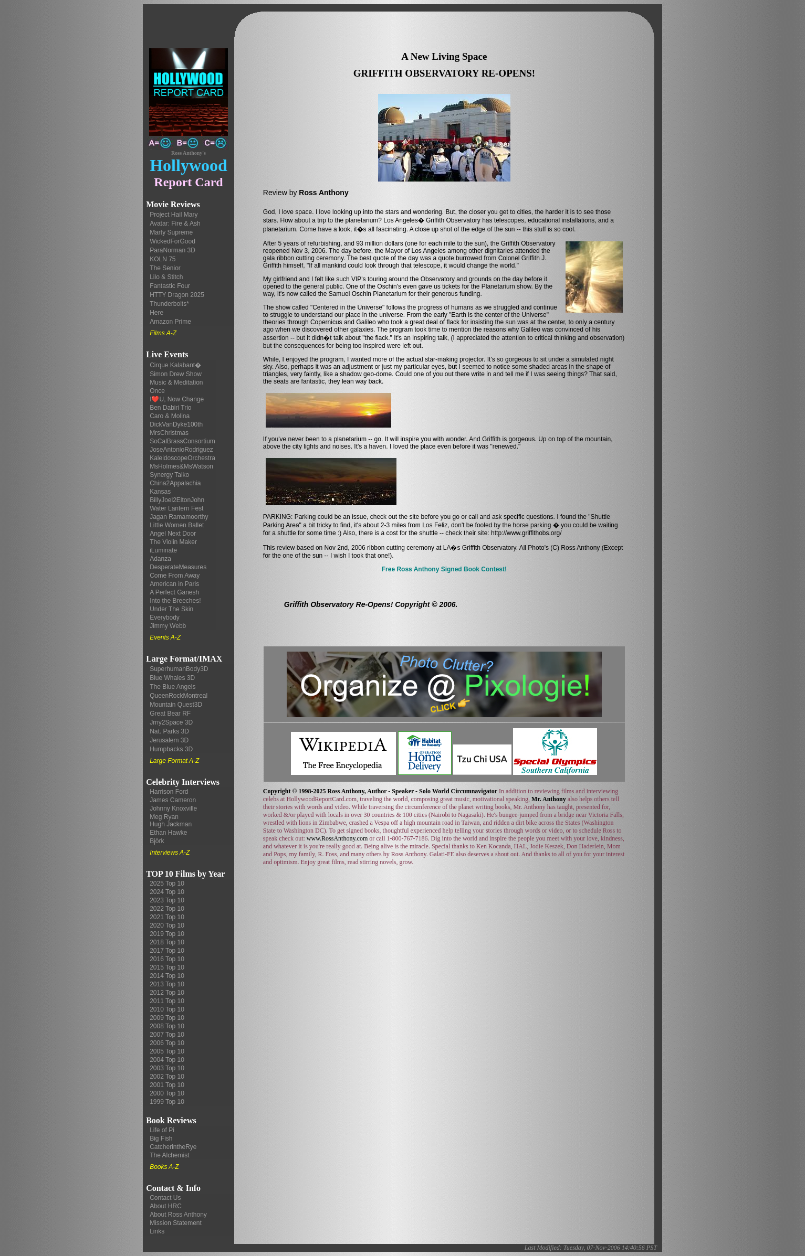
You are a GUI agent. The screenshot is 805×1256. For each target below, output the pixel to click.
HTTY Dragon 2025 (177, 295)
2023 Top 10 (167, 900)
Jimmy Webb (168, 626)
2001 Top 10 (167, 1085)
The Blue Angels (172, 686)
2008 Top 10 (167, 1026)
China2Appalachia (175, 483)
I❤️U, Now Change (177, 399)
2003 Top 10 (167, 1068)
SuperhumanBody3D (179, 669)
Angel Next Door (173, 533)
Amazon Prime (170, 321)
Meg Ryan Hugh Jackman (171, 820)
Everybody (165, 617)
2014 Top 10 (167, 976)
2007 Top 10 (167, 1034)
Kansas (160, 491)
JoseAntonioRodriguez (181, 449)
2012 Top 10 (167, 992)
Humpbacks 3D (171, 749)
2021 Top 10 (167, 917)
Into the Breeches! (175, 600)
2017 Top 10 (167, 950)
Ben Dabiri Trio (170, 407)
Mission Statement (176, 1223)
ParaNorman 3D (172, 250)
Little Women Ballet (177, 525)
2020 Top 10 (167, 925)
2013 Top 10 (167, 984)
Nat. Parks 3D (169, 731)
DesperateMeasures (178, 567)
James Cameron (173, 800)
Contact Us (165, 1197)
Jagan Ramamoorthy (179, 516)
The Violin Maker (173, 542)
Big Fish (161, 1138)
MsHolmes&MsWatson (181, 466)
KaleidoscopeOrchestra (182, 458)
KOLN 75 (162, 259)
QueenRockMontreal (178, 695)
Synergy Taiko (169, 474)
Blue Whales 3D (172, 678)
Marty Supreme (171, 232)
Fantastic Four (170, 286)
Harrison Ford (169, 791)
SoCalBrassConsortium (182, 441)
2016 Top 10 (167, 959)
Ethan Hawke (168, 832)
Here (156, 312)
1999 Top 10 (167, 1101)
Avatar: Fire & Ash (175, 223)
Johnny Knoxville (173, 808)
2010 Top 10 (167, 1009)
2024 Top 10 (167, 892)
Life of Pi (162, 1130)
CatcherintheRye (173, 1147)
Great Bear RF (170, 713)
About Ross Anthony (178, 1214)
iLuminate (163, 550)
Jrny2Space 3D (171, 722)
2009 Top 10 (167, 1017)
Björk (157, 841)
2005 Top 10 (167, 1051)
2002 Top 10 (167, 1076)
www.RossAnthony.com (337, 838)
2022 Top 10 (167, 908)
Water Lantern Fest (176, 508)
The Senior (165, 268)
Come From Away (175, 575)
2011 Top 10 (167, 1001)
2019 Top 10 (167, 934)
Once (157, 391)
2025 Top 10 (167, 883)
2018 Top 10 (167, 942)
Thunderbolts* (169, 303)
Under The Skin (171, 609)
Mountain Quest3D (176, 704)
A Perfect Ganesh (174, 592)
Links (157, 1231)
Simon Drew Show (176, 374)
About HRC (166, 1206)
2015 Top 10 (167, 967)
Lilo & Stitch (166, 277)
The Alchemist (169, 1155)
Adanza (160, 558)
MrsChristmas (169, 433)
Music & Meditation (176, 382)
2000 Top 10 (167, 1093)
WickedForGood (172, 241)
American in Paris (174, 584)
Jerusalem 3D (169, 740)
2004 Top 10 (167, 1059)
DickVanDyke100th (176, 424)
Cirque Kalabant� (175, 365)
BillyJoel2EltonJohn (177, 500)
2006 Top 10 (167, 1043)
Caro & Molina (170, 416)
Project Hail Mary (173, 214)
